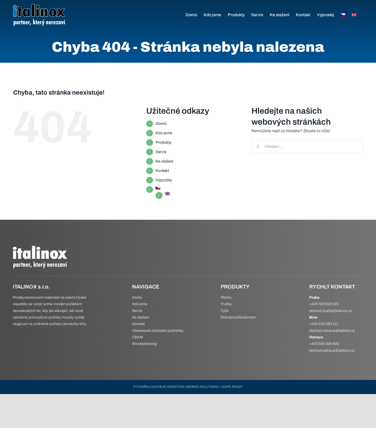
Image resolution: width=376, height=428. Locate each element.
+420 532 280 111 (323, 324)
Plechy (226, 297)
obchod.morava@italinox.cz (332, 331)
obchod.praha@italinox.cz (330, 311)
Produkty (164, 142)
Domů (161, 124)
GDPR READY (231, 387)
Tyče (225, 311)
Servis (161, 152)
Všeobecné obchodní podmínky (157, 331)
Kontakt (162, 171)
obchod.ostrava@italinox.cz (332, 350)
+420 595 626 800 (324, 344)
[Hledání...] (307, 146)
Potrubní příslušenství (238, 317)
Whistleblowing (144, 344)
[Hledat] (258, 146)
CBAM (137, 337)
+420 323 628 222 (324, 304)
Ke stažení (164, 161)
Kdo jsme (164, 133)
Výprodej (164, 180)
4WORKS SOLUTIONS (201, 387)
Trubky (226, 304)
